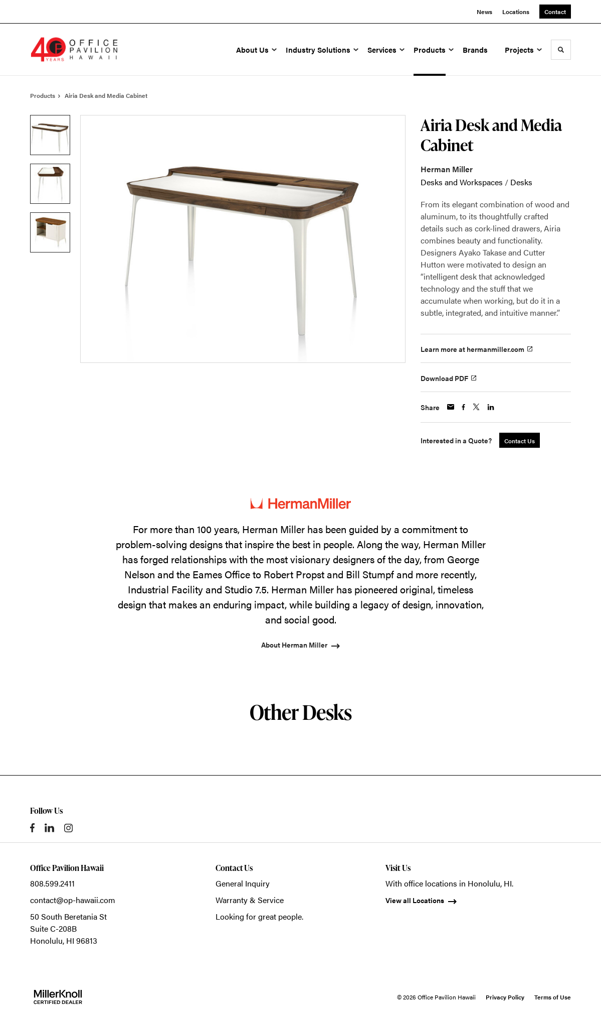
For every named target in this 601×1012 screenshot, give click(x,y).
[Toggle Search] (561, 50)
